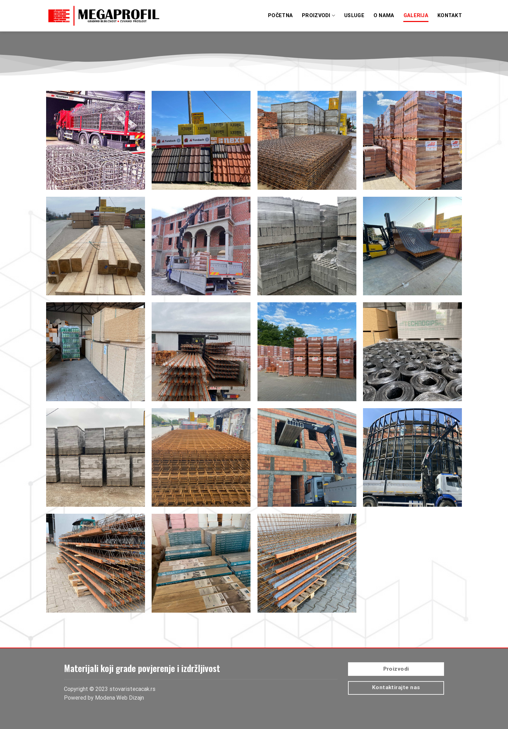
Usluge (354, 16)
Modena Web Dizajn (119, 697)
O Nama (383, 16)
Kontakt (449, 16)
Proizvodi (318, 15)
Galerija (416, 16)
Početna (280, 16)
